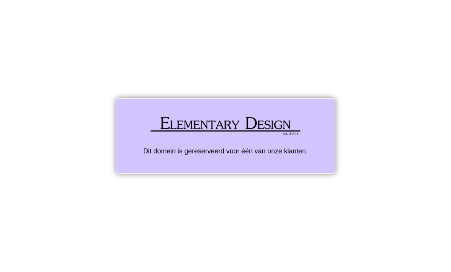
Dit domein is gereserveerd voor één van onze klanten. (225, 136)
